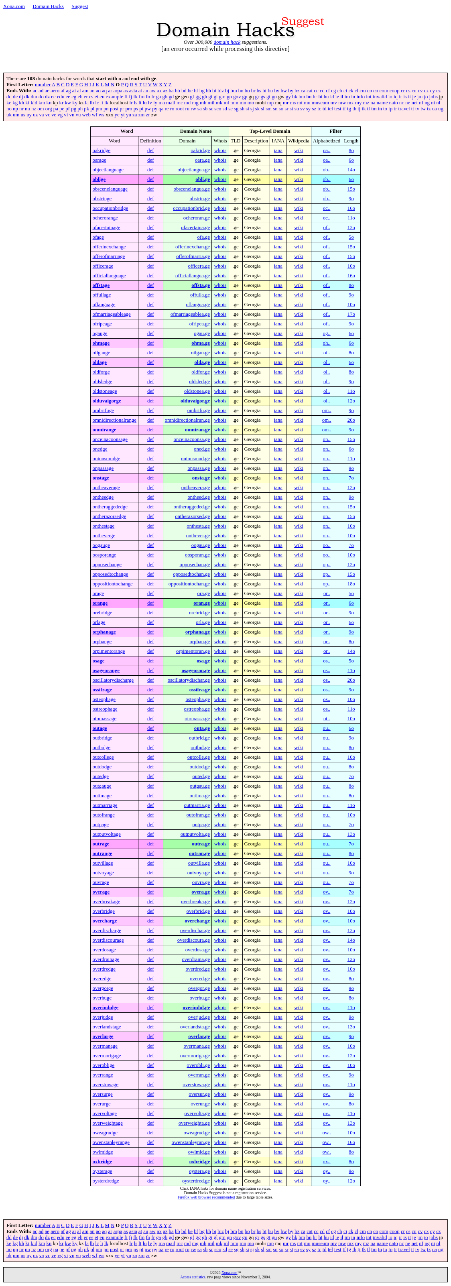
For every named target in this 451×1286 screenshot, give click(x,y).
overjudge (102, 1017)
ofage (98, 237)
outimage (102, 795)
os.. (326, 661)
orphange (102, 641)
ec (53, 97)
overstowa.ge (196, 1084)
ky (74, 103)
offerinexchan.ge (192, 247)
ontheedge (103, 497)
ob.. (327, 170)
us (23, 115)
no (9, 109)
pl (92, 109)
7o (351, 478)
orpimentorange (108, 651)
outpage (100, 824)
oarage (99, 160)
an (92, 90)
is (405, 97)
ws (101, 115)
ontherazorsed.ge (192, 516)
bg (202, 90)
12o (351, 401)
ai (74, 90)
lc (97, 103)
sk (257, 109)
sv (302, 109)
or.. (326, 593)
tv (417, 109)
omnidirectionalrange (114, 420)
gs (262, 97)
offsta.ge (200, 285)
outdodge (102, 767)
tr (395, 109)
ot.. (326, 718)
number (43, 84)
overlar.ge (199, 1036)
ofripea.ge (199, 324)
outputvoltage (106, 834)
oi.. (326, 353)
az (165, 90)
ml (226, 103)
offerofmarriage (108, 256)
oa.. (326, 150)
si (247, 109)
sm (269, 109)
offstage (101, 285)
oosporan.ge (197, 555)
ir (400, 97)
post (114, 109)
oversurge (102, 1094)
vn (72, 115)
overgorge (102, 988)
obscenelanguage (109, 189)
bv (276, 90)
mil (211, 103)
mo (251, 103)
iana (278, 150)
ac (35, 90)
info (360, 97)
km (42, 103)
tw (423, 109)
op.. (327, 564)
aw (153, 90)
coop (395, 90)
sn (275, 109)
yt (123, 115)
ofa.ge (203, 237)
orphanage (104, 632)
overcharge (104, 921)
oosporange (104, 555)
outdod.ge (199, 767)
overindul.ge (196, 1007)
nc (401, 103)
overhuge (102, 998)
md (187, 103)
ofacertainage (106, 227)
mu (307, 103)
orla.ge (203, 622)
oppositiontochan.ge (189, 584)
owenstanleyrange (110, 1142)
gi (210, 97)
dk (26, 97)
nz (33, 109)
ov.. (326, 892)
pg (73, 109)
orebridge (102, 613)
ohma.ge (200, 343)
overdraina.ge (196, 959)
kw (68, 103)
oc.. (326, 208)
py (154, 109)
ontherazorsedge (109, 516)
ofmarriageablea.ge (190, 314)
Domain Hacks (48, 6)
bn (241, 90)
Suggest (79, 6)
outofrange (103, 815)
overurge (101, 1104)
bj (227, 90)
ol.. (326, 362)
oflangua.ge (198, 304)
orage (98, 593)
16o (351, 208)
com (384, 90)
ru (187, 109)
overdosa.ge (197, 950)
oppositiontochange (112, 584)
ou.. (327, 728)
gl (215, 97)
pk (86, 109)
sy (308, 109)
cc (316, 90)
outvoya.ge (198, 873)
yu (128, 115)
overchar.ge (197, 921)
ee (68, 97)
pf (67, 109)
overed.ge (200, 978)
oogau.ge (200, 545)
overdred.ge (197, 969)
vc (47, 115)
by (290, 90)
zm (141, 115)
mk (219, 103)
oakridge (101, 150)
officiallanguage (109, 275)
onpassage (103, 468)
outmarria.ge (197, 805)
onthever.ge (198, 535)
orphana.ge (197, 632)
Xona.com (14, 6)
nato (393, 103)
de (15, 97)
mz (366, 103)
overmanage (105, 1046)
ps (136, 109)
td (325, 109)
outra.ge (201, 844)
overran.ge (199, 1075)
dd (9, 97)
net (414, 103)
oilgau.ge (200, 353)
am (85, 90)
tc (319, 109)
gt (268, 97)
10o (351, 266)
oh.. (327, 343)
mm (234, 103)
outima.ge (199, 795)
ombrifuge (103, 410)
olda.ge (202, 362)
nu (27, 109)
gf (192, 97)
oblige (99, 179)
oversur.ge (199, 1094)
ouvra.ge (201, 882)
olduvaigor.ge (195, 401)
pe (61, 109)
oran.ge (201, 603)
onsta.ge (201, 478)
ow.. (327, 1133)
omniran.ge (197, 430)
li (101, 103)
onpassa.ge (198, 468)
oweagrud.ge (196, 1133)
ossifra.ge (199, 690)
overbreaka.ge (195, 901)
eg (73, 97)
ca (303, 90)
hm (302, 97)
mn (243, 103)
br (253, 90)
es (91, 97)
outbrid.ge (199, 738)
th (354, 109)
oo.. (327, 545)
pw (147, 109)
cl (356, 90)
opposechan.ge (195, 564)
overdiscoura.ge (193, 940)
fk (135, 97)
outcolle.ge (198, 757)
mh (203, 103)
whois (220, 150)
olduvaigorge (106, 401)
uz (35, 115)
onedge (99, 449)
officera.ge (199, 266)
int (369, 97)
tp (390, 109)
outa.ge (202, 728)
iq (396, 97)
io (390, 97)
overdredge (104, 969)
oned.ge (202, 449)
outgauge (101, 786)
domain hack (226, 42)
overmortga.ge (195, 1055)
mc (180, 103)
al (79, 90)
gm (222, 97)
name (382, 103)
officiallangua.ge (192, 275)
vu (78, 115)
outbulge (101, 747)
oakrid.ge (200, 150)
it (409, 97)
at (140, 90)
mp (270, 103)
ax (159, 90)
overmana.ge (196, 1046)
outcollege (103, 757)
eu (102, 97)
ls (136, 103)
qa (160, 109)
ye (117, 115)
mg (195, 103)
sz (314, 109)
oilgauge (101, 353)
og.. (327, 333)
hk (294, 97)
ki (27, 103)
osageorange (106, 670)
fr (153, 97)
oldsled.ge (199, 381)
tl (368, 109)
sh (242, 109)
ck (350, 90)
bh (208, 90)
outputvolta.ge (195, 834)
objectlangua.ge (194, 170)
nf (421, 103)
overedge (101, 978)
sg (236, 109)
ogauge (99, 333)
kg (15, 103)
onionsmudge (106, 458)
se (230, 109)
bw (283, 90)
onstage (100, 478)
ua (434, 109)
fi (126, 97)
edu (60, 97)
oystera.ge (199, 1171)
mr (285, 103)
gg (198, 97)
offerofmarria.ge (193, 256)
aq (104, 90)
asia (133, 90)
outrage (100, 844)
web (86, 115)
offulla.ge (200, 295)
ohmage (101, 343)
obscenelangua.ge (192, 189)
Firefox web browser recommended (206, 1197)
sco (217, 109)
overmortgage (106, 1055)
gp (245, 97)
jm (420, 97)
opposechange (107, 564)
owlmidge (102, 1152)
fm (141, 97)
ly (155, 103)
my (358, 103)
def (150, 150)
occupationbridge (110, 208)
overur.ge (200, 1104)
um (16, 115)
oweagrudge (105, 1133)
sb (205, 109)
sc (211, 109)
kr (61, 103)
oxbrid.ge (199, 1161)
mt (300, 103)
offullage (101, 295)
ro (172, 109)
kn (49, 103)
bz (297, 90)
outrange (102, 853)
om (40, 109)
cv (420, 90)
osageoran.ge (195, 670)
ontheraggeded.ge (192, 507)
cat (310, 90)
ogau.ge (202, 333)
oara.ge (202, 160)
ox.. (327, 1161)
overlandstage (106, 1027)
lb (92, 103)
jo (426, 97)
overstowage (105, 1084)
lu (145, 103)
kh (21, 103)
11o (351, 218)
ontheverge (103, 535)
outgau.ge (200, 786)
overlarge (102, 1036)
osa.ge (203, 661)
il (341, 97)
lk (106, 103)
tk (364, 109)
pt (141, 109)
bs (259, 90)
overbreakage (106, 901)
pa (55, 109)
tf (344, 109)
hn (309, 97)
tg (349, 109)
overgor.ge (199, 988)
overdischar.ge (195, 930)
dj (21, 97)
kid (33, 103)
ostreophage (104, 709)
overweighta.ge (194, 1123)
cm (363, 90)
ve (53, 115)
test (337, 109)
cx (426, 90)
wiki (298, 150)
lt (139, 103)
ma (161, 103)
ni (433, 103)
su (297, 109)
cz (438, 90)
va (41, 115)
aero (55, 90)
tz (429, 109)
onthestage (103, 526)
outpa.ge (201, 824)
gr (257, 97)
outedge (100, 776)
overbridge (103, 911)
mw (342, 103)
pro (128, 109)
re (167, 109)
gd (171, 97)
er (86, 97)
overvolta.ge (197, 1113)
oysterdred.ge (196, 1181)
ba (171, 90)
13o (351, 227)
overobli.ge (198, 1065)
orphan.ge (199, 641)
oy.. (326, 1171)
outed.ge (201, 776)
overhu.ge (199, 998)
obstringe (102, 198)
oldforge (101, 372)
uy (29, 115)
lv (150, 103)
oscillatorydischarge (113, 680)
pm (98, 109)
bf (196, 90)
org (48, 109)
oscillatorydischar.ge (189, 680)
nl (438, 103)
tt (412, 109)
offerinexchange (109, 247)
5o (351, 237)
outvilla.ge (199, 863)
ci (345, 90)
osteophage (104, 699)
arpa (118, 90)
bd (184, 90)
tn (380, 109)
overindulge (105, 1007)
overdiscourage (108, 940)
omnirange (104, 430)
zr (148, 115)
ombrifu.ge (198, 410)
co (375, 90)
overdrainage (105, 959)
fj (130, 97)
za (134, 115)
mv (333, 103)
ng (427, 103)
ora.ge (203, 593)
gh (204, 97)
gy (288, 97)
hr (315, 97)
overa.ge (200, 892)
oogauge (101, 545)
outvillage (102, 863)
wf (95, 115)
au (145, 90)
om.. (326, 410)
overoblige (103, 1065)
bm (233, 90)
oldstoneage (104, 391)
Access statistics (192, 1277)
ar (110, 90)
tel (330, 109)
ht (320, 97)
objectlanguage (107, 170)
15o (351, 189)
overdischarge (106, 930)
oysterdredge (105, 1181)
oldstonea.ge (197, 391)
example (114, 97)
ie (337, 97)
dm (33, 97)
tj (359, 109)
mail (170, 103)
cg (333, 90)
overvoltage (104, 1113)
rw (193, 109)
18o (351, 584)
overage (101, 892)
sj (252, 109)
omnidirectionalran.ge (187, 420)
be (190, 90)
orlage (98, 622)
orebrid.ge (199, 613)
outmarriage (104, 805)
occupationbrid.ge (191, 208)
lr (131, 103)
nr (21, 109)
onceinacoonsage (109, 439)
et (96, 97)
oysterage (102, 1171)
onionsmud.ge (195, 458)
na (372, 103)
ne (407, 103)
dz (47, 97)
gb (164, 97)
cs (408, 90)
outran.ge (199, 853)
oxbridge (102, 1161)
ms (293, 103)
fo (148, 97)
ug (440, 109)
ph (80, 109)
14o (351, 170)
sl (262, 109)
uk (9, 115)
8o (351, 150)
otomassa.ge (197, 718)
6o (351, 160)
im (347, 97)
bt (264, 90)
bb (177, 90)
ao (98, 90)
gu (274, 97)
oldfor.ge (200, 372)
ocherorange (105, 218)
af (63, 90)
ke (8, 103)
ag (68, 90)
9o (351, 198)
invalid (380, 97)
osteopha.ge (197, 699)
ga (158, 97)
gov (237, 97)
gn (229, 97)
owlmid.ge (199, 1152)
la (87, 103)
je (414, 97)
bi (214, 90)
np (15, 109)
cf (328, 90)
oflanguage (103, 304)
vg (60, 115)
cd (322, 90)
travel (404, 109)
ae (47, 90)
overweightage (107, 1123)
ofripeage (102, 324)
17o (351, 314)
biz (220, 90)
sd (225, 109)
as (126, 90)
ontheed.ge (198, 497)
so (281, 109)
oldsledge (102, 381)
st (291, 109)
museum (320, 103)
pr (122, 109)
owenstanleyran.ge (191, 1142)
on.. (327, 439)
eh (79, 97)
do (41, 97)
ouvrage (100, 882)
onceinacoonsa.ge (192, 439)
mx (350, 103)
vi (66, 115)
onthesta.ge (198, 526)
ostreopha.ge (197, 709)
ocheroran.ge (196, 218)
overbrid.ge (198, 911)
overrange (102, 1075)
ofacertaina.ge (195, 227)
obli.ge (202, 179)
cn (369, 90)
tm (374, 109)
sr (286, 109)
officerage (102, 266)
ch (339, 90)
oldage (99, 362)
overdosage (104, 950)
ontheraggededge (109, 507)
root (180, 109)
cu (414, 90)
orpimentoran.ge (193, 651)
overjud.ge (199, 1017)
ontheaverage (106, 487)
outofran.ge (198, 815)
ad (41, 90)
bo (247, 90)
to (385, 109)
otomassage (104, 718)
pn (106, 109)
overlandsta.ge (195, 1027)
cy (432, 90)
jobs (433, 97)
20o (351, 420)
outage (99, 728)
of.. (326, 227)
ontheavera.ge (195, 487)
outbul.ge (200, 747)
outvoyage (103, 873)
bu (270, 90)
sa (199, 109)
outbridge (102, 738)
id (332, 97)
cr (403, 90)
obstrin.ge (199, 198)
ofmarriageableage (111, 314)
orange (100, 603)
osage (98, 661)
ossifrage (102, 690)
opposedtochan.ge (191, 574)
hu (326, 97)
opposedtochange (110, 574)
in (353, 97)
